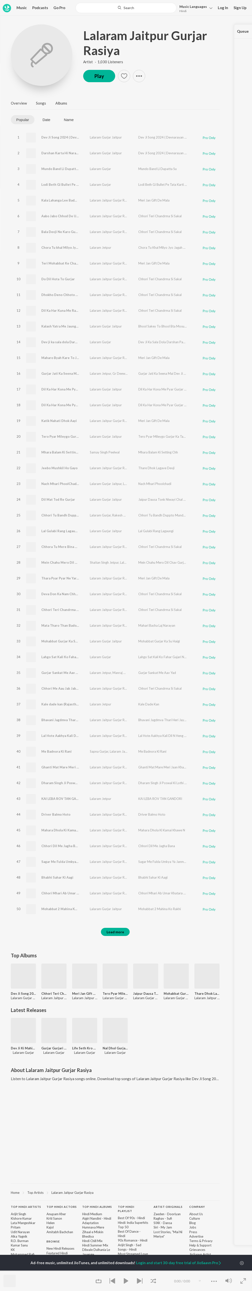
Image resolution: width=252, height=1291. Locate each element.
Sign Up (240, 7)
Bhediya (88, 1236)
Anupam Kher (56, 1214)
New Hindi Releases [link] (60, 1248)
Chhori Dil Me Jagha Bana (61, 846)
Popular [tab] (22, 120)
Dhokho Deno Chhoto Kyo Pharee (67, 295)
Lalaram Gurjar (100, 169)
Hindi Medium (92, 1214)
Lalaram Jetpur (100, 247)
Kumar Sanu (19, 1245)
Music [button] (21, 7)
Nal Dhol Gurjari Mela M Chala (115, 1048)
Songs (41, 103)
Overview (19, 103)
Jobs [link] (192, 1227)
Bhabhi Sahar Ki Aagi (57, 877)
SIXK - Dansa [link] (163, 1223)
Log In (223, 7)
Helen (51, 1223)
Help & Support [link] (200, 1245)
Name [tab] (69, 120)
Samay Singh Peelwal (105, 452)
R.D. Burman (20, 1241)
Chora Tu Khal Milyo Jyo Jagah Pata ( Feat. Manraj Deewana (181, 247)
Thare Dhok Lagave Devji (156, 468)
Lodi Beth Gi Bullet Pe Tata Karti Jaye (70, 185)
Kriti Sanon (54, 1218)
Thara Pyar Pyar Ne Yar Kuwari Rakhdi (70, 578)
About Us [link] (196, 1214)
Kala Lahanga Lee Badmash (62, 200)
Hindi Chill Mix (92, 1241)
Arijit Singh (18, 1214)
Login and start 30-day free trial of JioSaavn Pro (179, 1262)
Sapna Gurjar (99, 751)
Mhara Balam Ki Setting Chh (63, 452)
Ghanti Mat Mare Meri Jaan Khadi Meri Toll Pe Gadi (80, 767)
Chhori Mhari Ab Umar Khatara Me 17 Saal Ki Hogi (79, 893)
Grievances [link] (197, 1250)
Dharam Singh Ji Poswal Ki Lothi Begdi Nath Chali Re (81, 783)
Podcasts (40, 7)
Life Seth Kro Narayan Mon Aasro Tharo (84, 1048)
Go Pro (59, 7)
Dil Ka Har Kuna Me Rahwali (62, 310)
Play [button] (99, 76)
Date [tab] (46, 120)
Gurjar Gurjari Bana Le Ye (53, 1048)
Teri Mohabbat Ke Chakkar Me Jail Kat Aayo (75, 263)
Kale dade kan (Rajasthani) (61, 704)
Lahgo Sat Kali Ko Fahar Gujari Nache (69, 657)
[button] (194, 8)
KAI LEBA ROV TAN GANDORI (64, 799)
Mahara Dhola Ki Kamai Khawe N (66, 830)
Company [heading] (197, 1206)
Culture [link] (194, 1218)
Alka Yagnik (19, 1236)
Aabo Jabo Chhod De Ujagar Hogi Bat (69, 216)
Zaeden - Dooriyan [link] (167, 1214)
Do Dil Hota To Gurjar (58, 279)
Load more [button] (115, 932)
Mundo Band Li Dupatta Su (61, 169)
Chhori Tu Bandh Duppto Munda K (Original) (75, 515)
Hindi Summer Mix (95, 1245)
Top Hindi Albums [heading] (97, 1206)
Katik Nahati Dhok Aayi (59, 421)
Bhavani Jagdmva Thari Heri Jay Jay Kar (71, 720)
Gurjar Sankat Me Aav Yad (61, 673)
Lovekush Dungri (135, 484)
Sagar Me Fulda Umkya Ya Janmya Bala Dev (74, 862)
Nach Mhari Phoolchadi (154, 484)
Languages (193, 6)
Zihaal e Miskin (92, 1232)
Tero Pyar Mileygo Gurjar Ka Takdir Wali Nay (75, 436)
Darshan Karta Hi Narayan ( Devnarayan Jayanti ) (78, 153)
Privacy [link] (207, 1241)
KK (13, 1250)
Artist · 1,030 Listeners (103, 62)
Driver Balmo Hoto (55, 814)
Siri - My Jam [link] (163, 1227)
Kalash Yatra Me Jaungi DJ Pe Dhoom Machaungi (78, 326)
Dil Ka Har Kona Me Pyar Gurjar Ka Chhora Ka (76, 405)
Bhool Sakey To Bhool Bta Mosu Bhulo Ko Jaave (172, 326)
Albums (61, 103)
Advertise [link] (196, 1236)
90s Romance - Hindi (132, 1240)
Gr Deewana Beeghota (128, 373)
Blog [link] (192, 1223)
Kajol (50, 1227)
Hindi (183, 11)
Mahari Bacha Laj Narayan (156, 625)
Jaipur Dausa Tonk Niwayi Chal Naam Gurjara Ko (173, 499)
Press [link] (193, 1232)
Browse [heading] (53, 1241)
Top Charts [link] (55, 1271)
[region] (115, 1192)
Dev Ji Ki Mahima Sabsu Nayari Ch (23, 1048)
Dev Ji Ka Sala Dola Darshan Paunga (164, 342)
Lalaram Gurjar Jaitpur (106, 137)
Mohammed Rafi (22, 1254)
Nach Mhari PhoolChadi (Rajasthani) (69, 484)
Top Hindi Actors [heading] (62, 1206)
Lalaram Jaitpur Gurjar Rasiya (145, 43)
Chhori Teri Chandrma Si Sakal (160, 216)
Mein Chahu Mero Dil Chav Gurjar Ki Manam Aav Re (80, 562)
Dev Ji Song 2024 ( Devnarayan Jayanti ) (71, 137)
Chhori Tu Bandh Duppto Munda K (163, 515)
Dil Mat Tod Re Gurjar (58, 499)
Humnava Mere (93, 1227)
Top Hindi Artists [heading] (26, 1206)
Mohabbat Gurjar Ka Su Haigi (63, 641)
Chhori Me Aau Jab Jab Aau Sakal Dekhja (72, 688)
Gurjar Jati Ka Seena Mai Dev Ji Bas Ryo (71, 373)
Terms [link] (193, 1241)
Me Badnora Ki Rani (56, 751)
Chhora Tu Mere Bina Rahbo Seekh (68, 547)
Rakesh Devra (122, 515)
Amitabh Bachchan (60, 1232)
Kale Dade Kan (148, 704)
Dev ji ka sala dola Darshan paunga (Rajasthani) (77, 342)
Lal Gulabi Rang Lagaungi (60, 531)
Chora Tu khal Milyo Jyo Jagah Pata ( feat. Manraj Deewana (86, 247)
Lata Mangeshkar (23, 1223)
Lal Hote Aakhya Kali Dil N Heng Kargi (70, 736)
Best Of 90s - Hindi (131, 1218)
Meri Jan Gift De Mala (154, 200)
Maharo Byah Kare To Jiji (60, 358)
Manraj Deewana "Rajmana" (132, 673)
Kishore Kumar (21, 1218)
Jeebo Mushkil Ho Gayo (59, 468)
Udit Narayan (20, 1232)
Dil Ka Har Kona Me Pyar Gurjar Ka (67, 389)
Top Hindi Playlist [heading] (126, 1209)
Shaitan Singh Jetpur (104, 562)
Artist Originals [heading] (168, 1206)
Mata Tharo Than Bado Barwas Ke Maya (71, 625)
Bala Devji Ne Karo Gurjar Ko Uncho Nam (72, 232)
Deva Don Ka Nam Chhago (61, 594)
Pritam (15, 1227)
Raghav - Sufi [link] (163, 1218)
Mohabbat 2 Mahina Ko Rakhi (63, 909)
